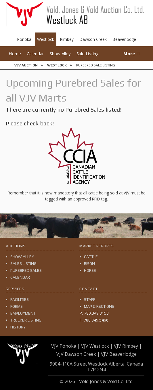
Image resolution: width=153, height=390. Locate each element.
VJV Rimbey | (128, 346)
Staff (89, 299)
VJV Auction (26, 65)
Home (15, 53)
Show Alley (60, 53)
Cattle (91, 256)
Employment (23, 313)
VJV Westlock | (97, 346)
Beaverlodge (124, 39)
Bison (89, 263)
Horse (90, 270)
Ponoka (24, 39)
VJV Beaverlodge (119, 354)
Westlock (45, 39)
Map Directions (99, 306)
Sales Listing (23, 263)
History (18, 327)
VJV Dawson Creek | (78, 354)
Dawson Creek (93, 39)
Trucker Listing (25, 320)
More (129, 53)
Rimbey (67, 39)
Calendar (35, 53)
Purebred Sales (26, 270)
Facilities (19, 299)
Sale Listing (87, 53)
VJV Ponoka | (65, 346)
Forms (16, 306)
